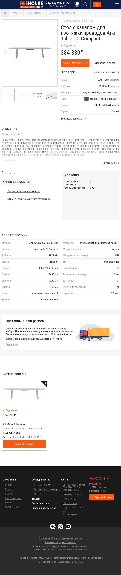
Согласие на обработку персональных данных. (60, 538)
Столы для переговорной (62, 12)
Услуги (64, 479)
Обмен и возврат (41, 503)
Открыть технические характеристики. (29, 199)
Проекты (9, 489)
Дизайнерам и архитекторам (47, 489)
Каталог (17, 12)
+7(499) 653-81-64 (58, 5)
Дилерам (38, 493)
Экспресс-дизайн (70, 514)
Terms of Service (89, 558)
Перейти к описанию (104, 72)
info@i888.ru (95, 484)
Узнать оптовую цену (75, 62)
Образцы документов (44, 508)
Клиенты (9, 485)
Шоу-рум (9, 493)
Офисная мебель (35, 12)
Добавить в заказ (105, 62)
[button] (54, 51)
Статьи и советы (12, 507)
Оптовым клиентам (43, 485)
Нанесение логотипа (72, 494)
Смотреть (114, 80)
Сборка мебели (70, 503)
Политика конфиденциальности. (60, 542)
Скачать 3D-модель (14, 181)
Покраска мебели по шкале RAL (75, 508)
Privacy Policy (71, 558)
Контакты (9, 502)
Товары (36, 498)
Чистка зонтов (69, 498)
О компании (9, 479)
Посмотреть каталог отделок (23, 191)
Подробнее (12, 344)
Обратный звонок (97, 4)
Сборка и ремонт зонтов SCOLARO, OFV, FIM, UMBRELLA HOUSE (74, 487)
